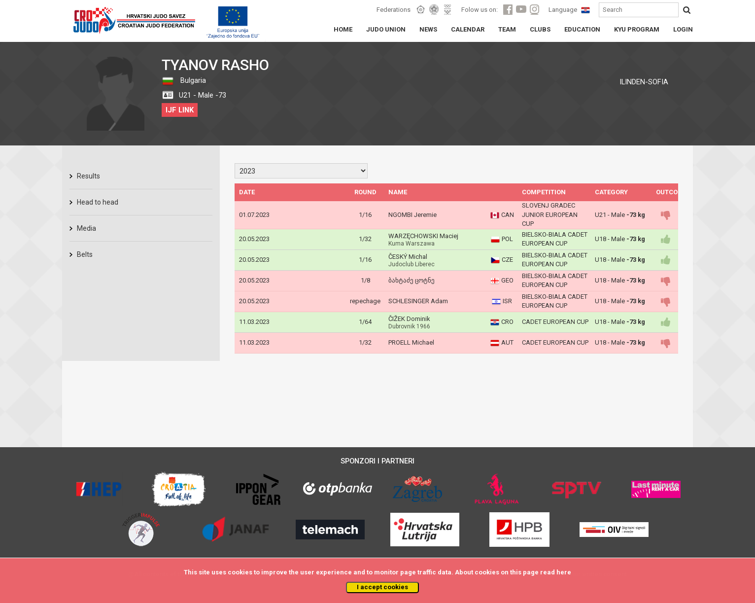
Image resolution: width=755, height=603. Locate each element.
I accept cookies (382, 587)
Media (86, 228)
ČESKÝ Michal (407, 256)
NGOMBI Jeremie (412, 214)
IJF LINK (180, 110)
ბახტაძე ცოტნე (411, 280)
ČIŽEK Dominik (409, 318)
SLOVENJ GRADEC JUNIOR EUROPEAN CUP (550, 214)
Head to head (97, 202)
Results (88, 176)
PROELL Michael (411, 342)
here (563, 572)
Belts (85, 254)
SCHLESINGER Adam (418, 301)
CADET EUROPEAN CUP (555, 321)
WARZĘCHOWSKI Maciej (423, 236)
